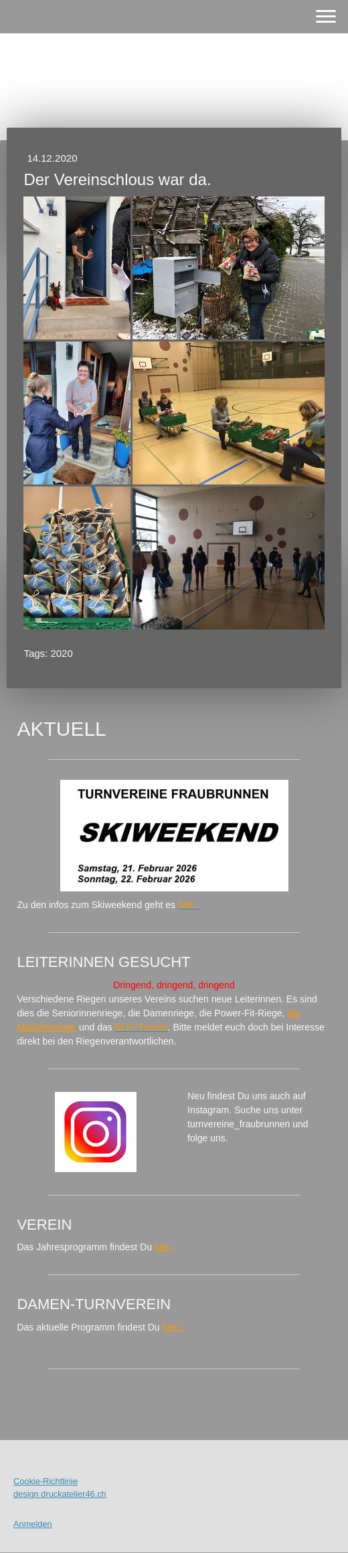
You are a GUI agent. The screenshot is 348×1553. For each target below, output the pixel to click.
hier (162, 1247)
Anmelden (32, 1524)
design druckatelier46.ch (59, 1494)
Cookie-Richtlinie (45, 1481)
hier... (174, 1327)
